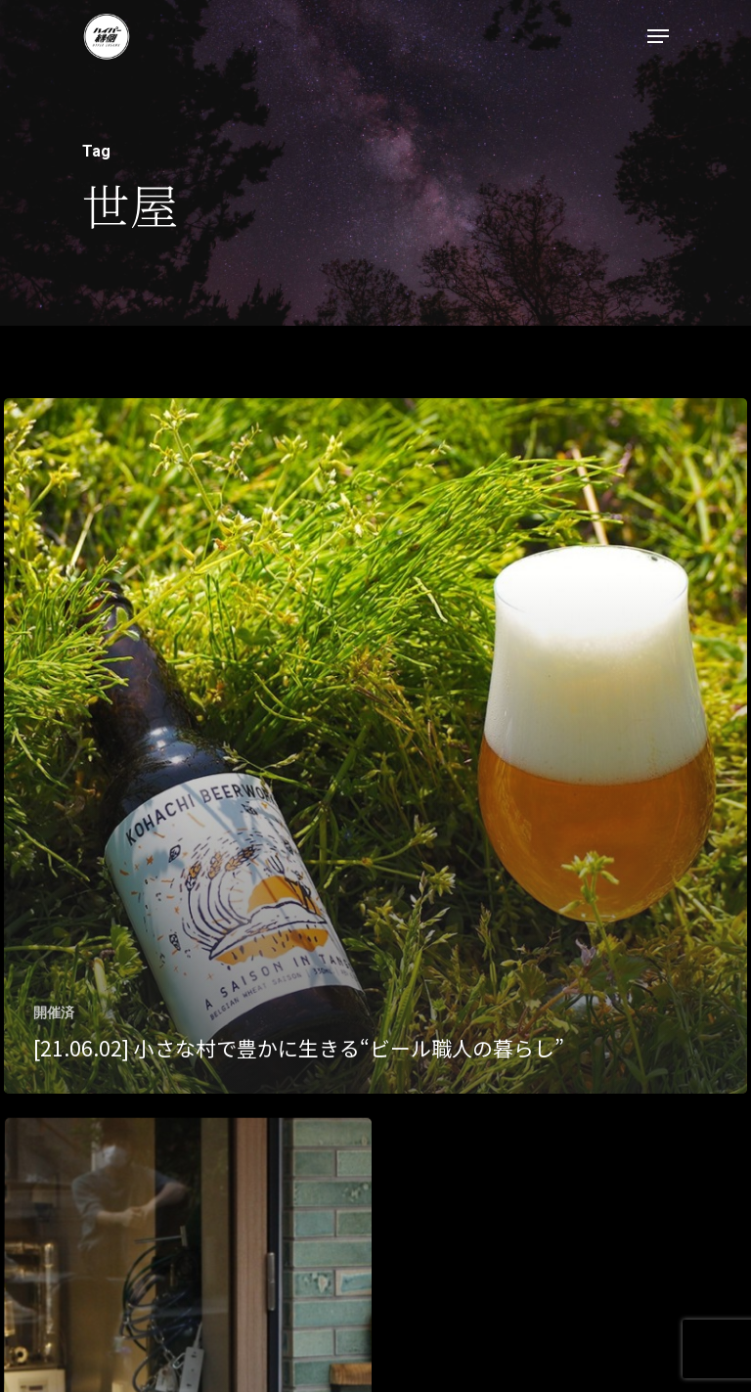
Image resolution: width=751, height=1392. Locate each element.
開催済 (53, 1012)
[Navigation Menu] (658, 36)
